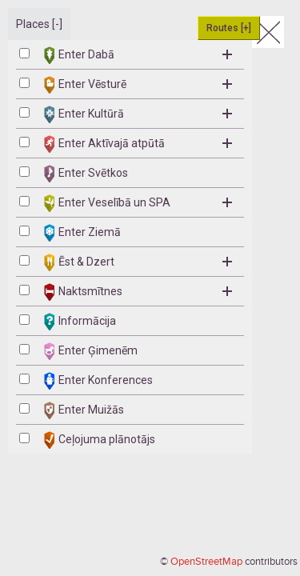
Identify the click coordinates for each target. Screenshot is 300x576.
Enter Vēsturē (138, 85)
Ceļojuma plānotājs (99, 440)
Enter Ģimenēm (91, 351)
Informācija (80, 321)
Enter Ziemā (82, 233)
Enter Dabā (138, 55)
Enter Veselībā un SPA (138, 203)
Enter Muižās (84, 410)
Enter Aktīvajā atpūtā (138, 144)
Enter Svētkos (86, 173)
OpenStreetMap (206, 561)
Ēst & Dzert (138, 262)
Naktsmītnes (138, 292)
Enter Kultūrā (138, 114)
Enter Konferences (98, 381)
